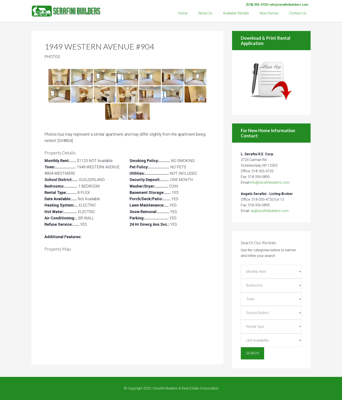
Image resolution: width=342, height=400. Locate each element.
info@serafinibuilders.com (289, 4)
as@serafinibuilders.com (270, 211)
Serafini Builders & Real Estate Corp (66, 8)
